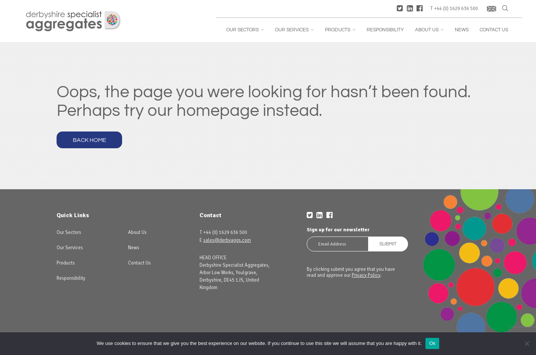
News (462, 30)
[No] (526, 343)
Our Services (294, 30)
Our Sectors (245, 30)
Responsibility (385, 30)
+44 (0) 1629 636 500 (456, 8)
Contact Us (494, 30)
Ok (432, 343)
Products (340, 30)
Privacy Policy (366, 275)
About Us (429, 30)
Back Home (89, 140)
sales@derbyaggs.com (227, 240)
